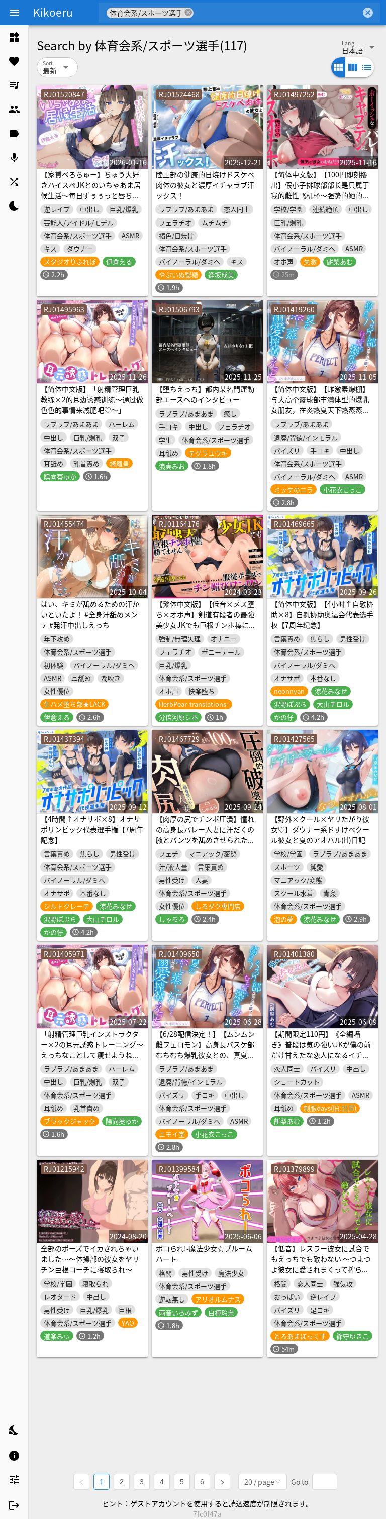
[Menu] (14, 12)
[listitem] (14, 37)
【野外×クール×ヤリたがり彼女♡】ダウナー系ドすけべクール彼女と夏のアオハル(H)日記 (320, 829)
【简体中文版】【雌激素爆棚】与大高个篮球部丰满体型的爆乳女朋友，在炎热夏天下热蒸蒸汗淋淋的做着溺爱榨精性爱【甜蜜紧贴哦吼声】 (320, 410)
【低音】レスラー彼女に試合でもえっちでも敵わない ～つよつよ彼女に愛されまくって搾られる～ (321, 1264)
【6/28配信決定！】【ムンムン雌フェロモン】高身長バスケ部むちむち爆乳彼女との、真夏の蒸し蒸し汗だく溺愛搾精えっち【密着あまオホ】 (205, 1055)
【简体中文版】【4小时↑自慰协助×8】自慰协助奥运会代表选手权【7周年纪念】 (322, 614)
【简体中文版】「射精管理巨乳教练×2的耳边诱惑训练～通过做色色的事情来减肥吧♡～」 (92, 399)
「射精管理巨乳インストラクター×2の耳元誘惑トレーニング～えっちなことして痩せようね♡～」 (92, 1049)
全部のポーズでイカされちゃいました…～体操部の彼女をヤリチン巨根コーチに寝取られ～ (90, 1258)
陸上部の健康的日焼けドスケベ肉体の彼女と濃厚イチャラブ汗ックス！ (205, 184)
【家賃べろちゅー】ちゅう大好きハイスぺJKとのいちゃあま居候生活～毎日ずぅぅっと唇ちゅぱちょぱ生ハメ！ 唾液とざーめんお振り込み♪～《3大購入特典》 (91, 200)
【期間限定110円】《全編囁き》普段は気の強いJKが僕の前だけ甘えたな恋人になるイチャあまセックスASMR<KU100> (321, 1049)
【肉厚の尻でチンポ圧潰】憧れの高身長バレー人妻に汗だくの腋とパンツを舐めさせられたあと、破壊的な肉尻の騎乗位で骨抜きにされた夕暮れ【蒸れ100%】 (205, 845)
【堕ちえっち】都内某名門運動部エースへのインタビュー (205, 394)
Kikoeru (53, 12)
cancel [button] (188, 12)
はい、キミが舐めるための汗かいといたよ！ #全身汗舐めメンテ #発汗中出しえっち (90, 614)
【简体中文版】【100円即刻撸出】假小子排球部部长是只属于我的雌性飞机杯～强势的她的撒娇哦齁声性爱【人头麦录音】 (320, 190)
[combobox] (277, 13)
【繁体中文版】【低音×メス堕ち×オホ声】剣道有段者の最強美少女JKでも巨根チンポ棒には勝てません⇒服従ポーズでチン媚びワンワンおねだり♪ (206, 625)
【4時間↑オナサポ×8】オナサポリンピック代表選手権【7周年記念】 (92, 829)
